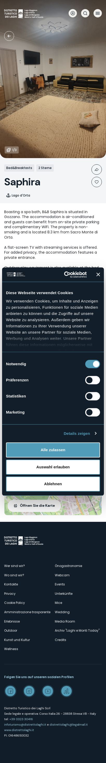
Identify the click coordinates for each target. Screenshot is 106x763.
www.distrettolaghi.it (19, 730)
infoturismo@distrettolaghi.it (25, 725)
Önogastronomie (68, 566)
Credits (60, 640)
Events (60, 584)
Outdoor (10, 630)
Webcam (62, 575)
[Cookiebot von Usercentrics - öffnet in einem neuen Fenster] (65, 274)
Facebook (10, 691)
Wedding (62, 612)
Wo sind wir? (14, 575)
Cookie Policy (14, 602)
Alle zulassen (53, 450)
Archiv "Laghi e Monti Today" (77, 630)
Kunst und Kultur (17, 640)
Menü (98, 13)
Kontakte (11, 584)
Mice (58, 602)
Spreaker (66, 691)
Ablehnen (53, 484)
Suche (85, 13)
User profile (73, 13)
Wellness (11, 649)
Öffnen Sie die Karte (37, 505)
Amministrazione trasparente (27, 612)
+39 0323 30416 (21, 719)
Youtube (48, 691)
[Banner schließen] (98, 274)
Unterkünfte (9, 36)
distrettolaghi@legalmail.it (69, 725)
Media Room (65, 621)
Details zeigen (77, 433)
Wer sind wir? (14, 566)
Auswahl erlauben (53, 467)
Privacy (10, 593)
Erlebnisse (12, 621)
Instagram (29, 691)
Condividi (96, 169)
